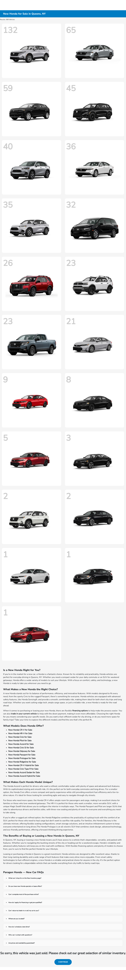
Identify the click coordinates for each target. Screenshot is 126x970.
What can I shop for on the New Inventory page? (24, 878)
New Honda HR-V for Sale (20, 733)
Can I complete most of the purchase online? (23, 894)
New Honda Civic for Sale (20, 737)
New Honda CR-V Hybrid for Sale (23, 765)
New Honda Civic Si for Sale (21, 747)
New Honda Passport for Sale (21, 754)
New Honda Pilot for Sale (20, 740)
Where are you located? (16, 919)
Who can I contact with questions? (20, 935)
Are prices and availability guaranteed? (21, 943)
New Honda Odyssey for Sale (21, 751)
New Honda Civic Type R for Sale (23, 769)
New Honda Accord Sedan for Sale (24, 772)
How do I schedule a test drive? (19, 927)
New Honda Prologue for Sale (22, 758)
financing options (80, 710)
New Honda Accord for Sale (21, 744)
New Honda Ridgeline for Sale (22, 761)
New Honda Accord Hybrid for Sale (24, 776)
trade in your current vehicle (24, 713)
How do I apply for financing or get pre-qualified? (25, 902)
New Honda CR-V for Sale (20, 730)
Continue (63, 962)
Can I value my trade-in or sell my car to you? (23, 911)
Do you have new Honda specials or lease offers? (25, 886)
